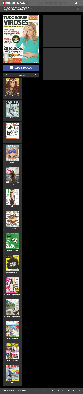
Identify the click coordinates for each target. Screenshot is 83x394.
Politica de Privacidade (73, 391)
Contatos (47, 391)
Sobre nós (39, 391)
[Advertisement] (62, 30)
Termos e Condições (58, 391)
